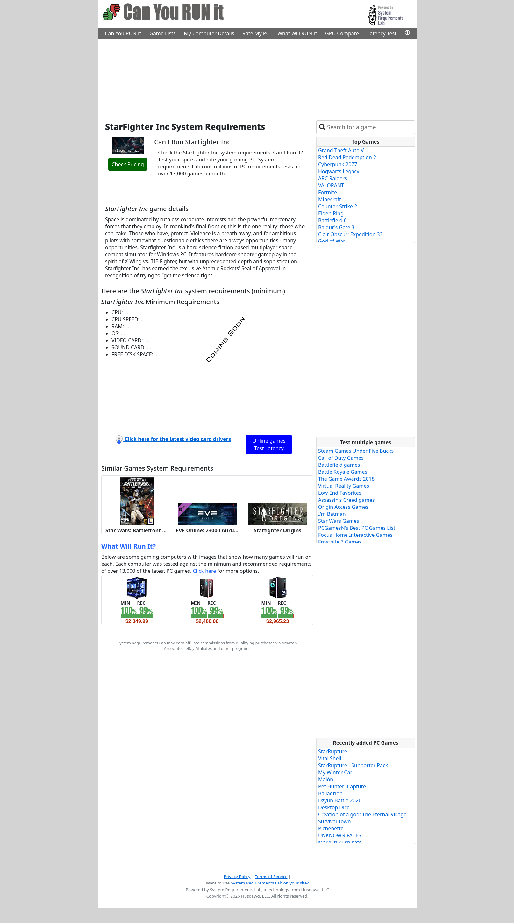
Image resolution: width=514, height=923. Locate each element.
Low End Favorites (339, 492)
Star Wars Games (338, 520)
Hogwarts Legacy (338, 171)
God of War (331, 241)
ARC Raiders (332, 178)
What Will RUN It (297, 33)
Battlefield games (339, 464)
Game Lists (162, 33)
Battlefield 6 (332, 220)
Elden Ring (331, 213)
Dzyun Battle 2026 (339, 800)
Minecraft (329, 199)
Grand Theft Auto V (341, 150)
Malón (325, 779)
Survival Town (334, 821)
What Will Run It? (128, 546)
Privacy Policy (237, 876)
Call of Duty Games (341, 457)
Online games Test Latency (268, 444)
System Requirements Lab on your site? (270, 883)
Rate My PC (255, 33)
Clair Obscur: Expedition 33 (350, 234)
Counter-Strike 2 (337, 206)
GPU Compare (342, 33)
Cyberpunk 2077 (337, 164)
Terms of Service (271, 876)
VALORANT (331, 185)
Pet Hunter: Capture (342, 786)
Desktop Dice (334, 807)
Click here (204, 570)
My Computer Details (209, 33)
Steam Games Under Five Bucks (356, 450)
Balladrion (330, 793)
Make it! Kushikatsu (341, 842)
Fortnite (327, 192)
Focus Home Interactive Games (355, 534)
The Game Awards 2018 (346, 478)
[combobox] (369, 127)
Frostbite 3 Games (339, 541)
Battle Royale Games (342, 471)
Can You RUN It (123, 33)
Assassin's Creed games (346, 499)
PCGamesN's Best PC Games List (356, 527)
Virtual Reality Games (343, 485)
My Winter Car (335, 772)
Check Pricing (127, 164)
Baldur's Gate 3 (336, 227)
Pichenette (331, 828)
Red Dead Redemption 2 (347, 157)
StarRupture (332, 751)
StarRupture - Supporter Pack (353, 765)
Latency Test (381, 33)
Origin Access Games (343, 506)
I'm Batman (332, 513)
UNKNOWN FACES (339, 835)
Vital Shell (329, 758)
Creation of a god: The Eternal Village (362, 814)
